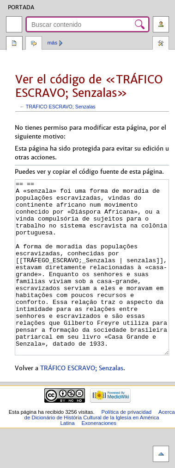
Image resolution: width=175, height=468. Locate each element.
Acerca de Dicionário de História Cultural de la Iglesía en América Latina (99, 452)
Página (14, 44)
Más (53, 42)
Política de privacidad (127, 446)
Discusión (34, 44)
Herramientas (161, 44)
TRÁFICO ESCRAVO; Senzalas (61, 106)
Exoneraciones (98, 458)
